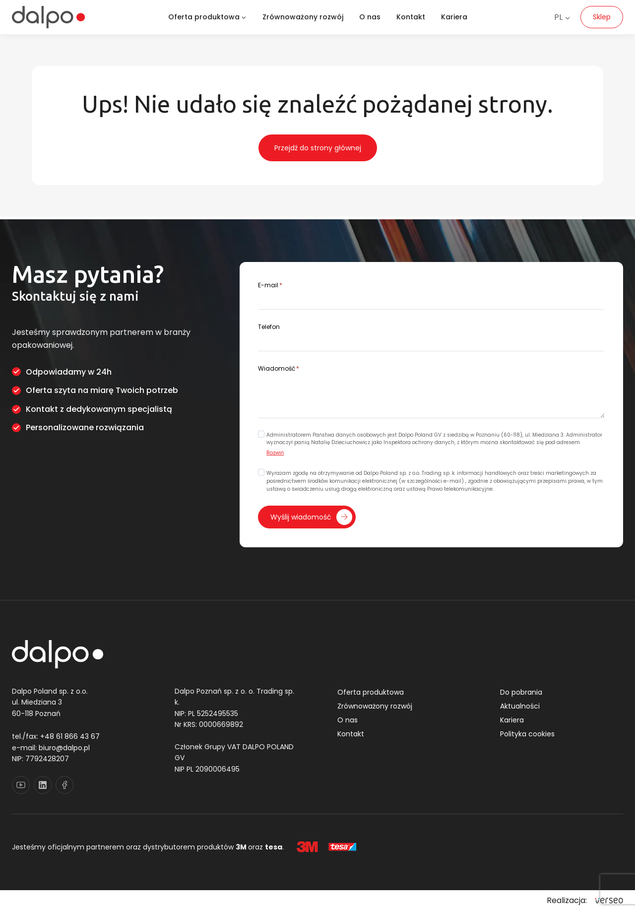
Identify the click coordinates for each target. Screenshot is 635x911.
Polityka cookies (527, 734)
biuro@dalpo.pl (64, 748)
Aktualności (520, 707)
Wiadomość (280, 367)
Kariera (454, 17)
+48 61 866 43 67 (70, 737)
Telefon (270, 326)
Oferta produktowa (370, 693)
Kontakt (410, 17)
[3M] (307, 847)
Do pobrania (521, 693)
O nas (370, 17)
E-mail (271, 284)
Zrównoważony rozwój (302, 17)
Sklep (602, 17)
